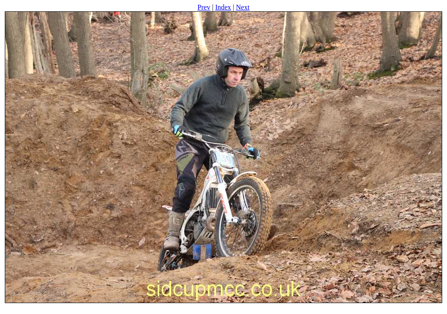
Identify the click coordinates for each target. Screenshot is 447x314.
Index (223, 7)
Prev (203, 7)
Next (243, 7)
